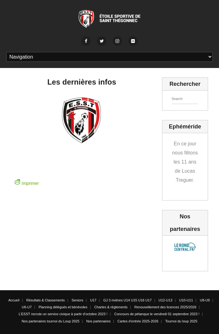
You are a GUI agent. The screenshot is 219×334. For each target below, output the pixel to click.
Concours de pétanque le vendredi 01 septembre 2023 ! (156, 314)
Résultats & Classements (45, 300)
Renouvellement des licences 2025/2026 (165, 307)
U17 (93, 300)
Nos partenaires (98, 321)
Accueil (13, 300)
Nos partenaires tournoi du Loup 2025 (50, 321)
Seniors (77, 300)
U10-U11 (186, 300)
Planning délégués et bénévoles (62, 307)
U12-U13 (165, 300)
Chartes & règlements (110, 307)
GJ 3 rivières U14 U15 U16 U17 (127, 300)
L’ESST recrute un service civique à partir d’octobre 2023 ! (63, 314)
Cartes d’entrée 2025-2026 (137, 321)
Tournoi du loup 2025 (181, 321)
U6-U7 (27, 307)
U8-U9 (205, 300)
